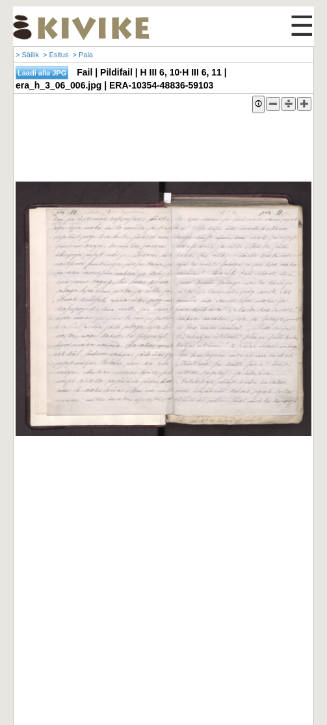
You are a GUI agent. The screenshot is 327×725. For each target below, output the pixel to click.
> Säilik (27, 55)
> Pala (82, 55)
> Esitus (55, 55)
